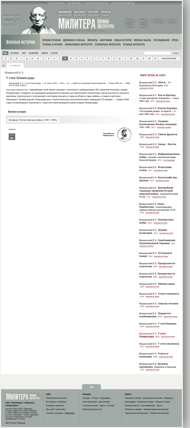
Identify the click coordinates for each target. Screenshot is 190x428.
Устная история (90, 405)
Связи (45, 53)
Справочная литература (136, 413)
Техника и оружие (133, 409)
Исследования (169, 160)
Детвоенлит (104, 401)
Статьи (54, 53)
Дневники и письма (153, 398)
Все (5, 53)
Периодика (105, 398)
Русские (14, 53)
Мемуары (168, 398)
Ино (24, 53)
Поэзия (110, 405)
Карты (103, 405)
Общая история (162, 401)
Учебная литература (159, 413)
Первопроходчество (92, 409)
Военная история (20, 42)
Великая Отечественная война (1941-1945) (33, 119)
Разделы (55, 405)
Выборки (33, 53)
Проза (159, 405)
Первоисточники (133, 398)
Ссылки (54, 413)
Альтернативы (89, 401)
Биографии (130, 401)
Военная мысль (132, 405)
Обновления (56, 398)
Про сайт (56, 409)
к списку (15, 66)
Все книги (56, 401)
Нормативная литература (156, 409)
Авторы (86, 398)
